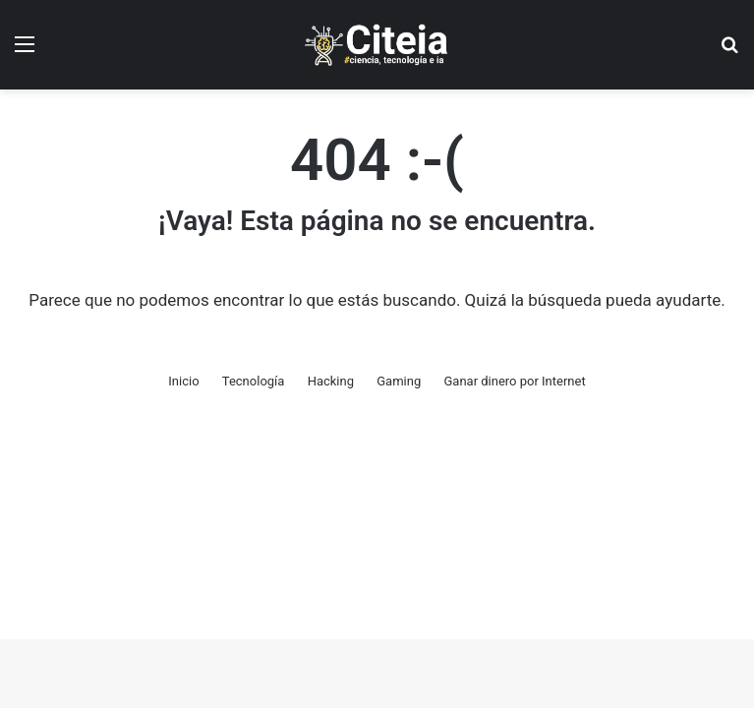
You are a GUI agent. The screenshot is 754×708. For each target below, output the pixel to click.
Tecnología (253, 381)
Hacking (331, 381)
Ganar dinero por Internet (514, 381)
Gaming (399, 381)
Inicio (183, 381)
